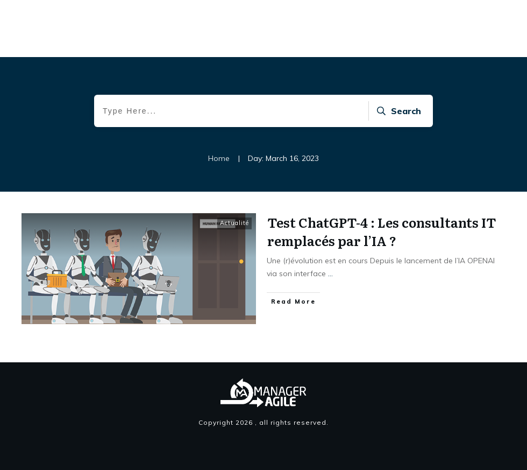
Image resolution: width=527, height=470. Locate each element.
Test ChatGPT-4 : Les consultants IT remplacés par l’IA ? (381, 231)
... (330, 273)
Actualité (234, 223)
